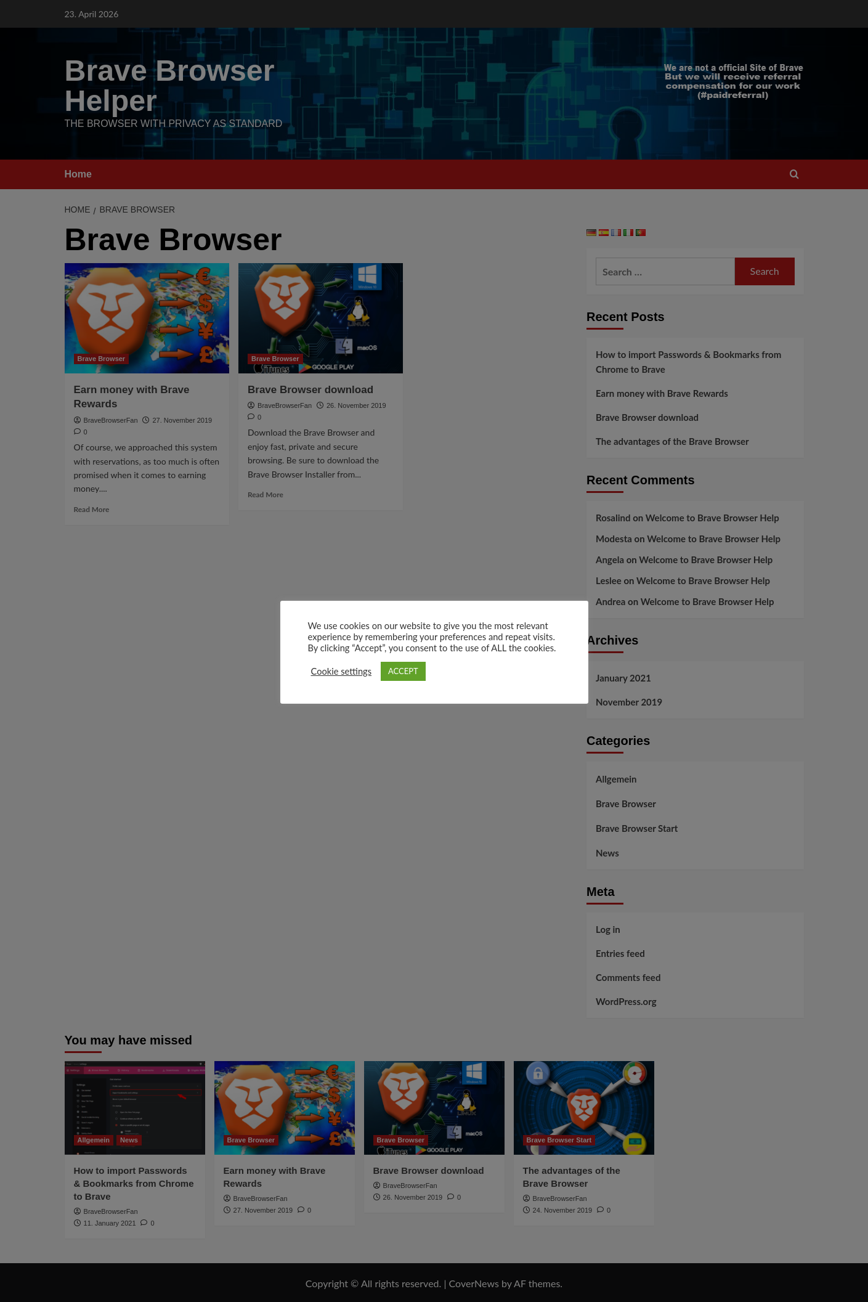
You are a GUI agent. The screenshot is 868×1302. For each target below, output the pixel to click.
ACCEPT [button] (403, 671)
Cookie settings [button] (341, 671)
